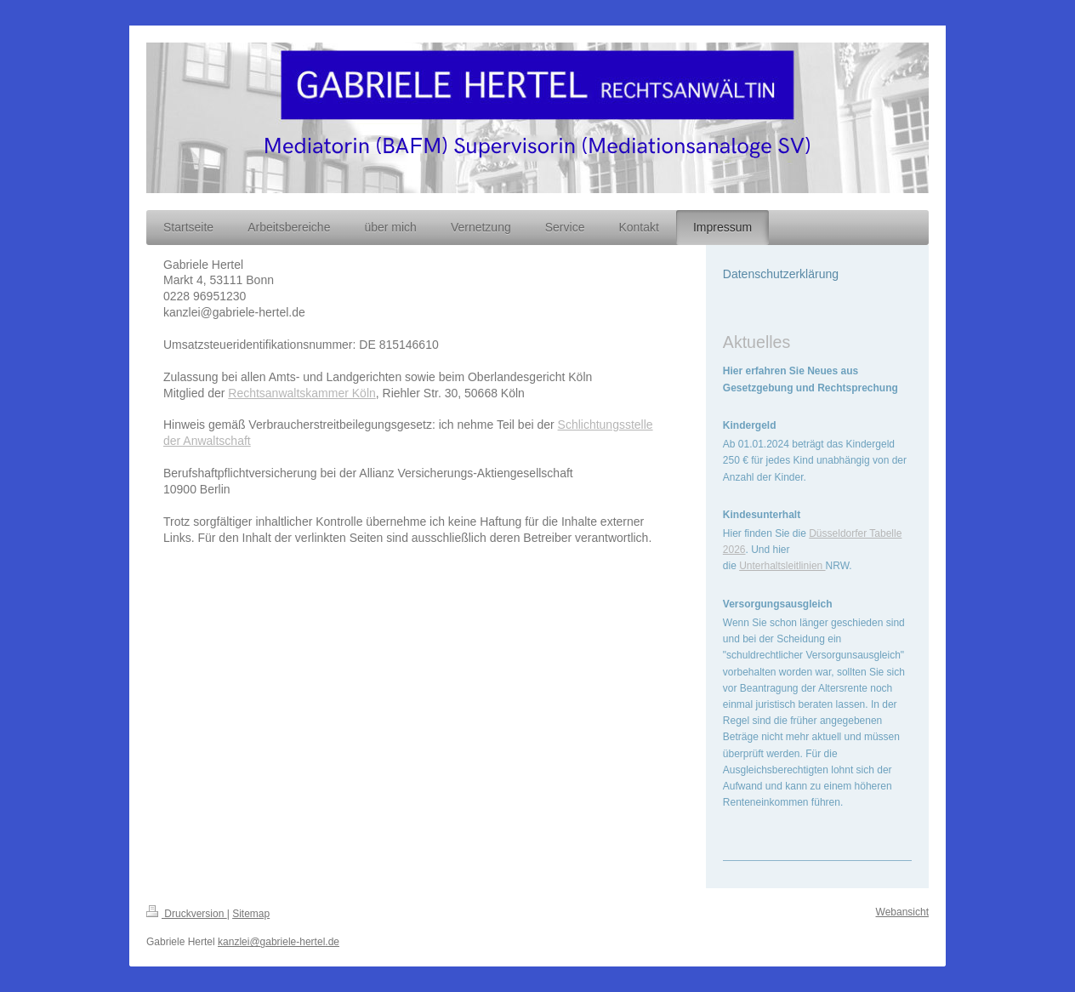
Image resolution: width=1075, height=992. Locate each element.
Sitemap (251, 914)
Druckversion (186, 914)
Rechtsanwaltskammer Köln (302, 393)
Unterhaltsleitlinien (782, 566)
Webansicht (902, 912)
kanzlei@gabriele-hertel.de (278, 942)
